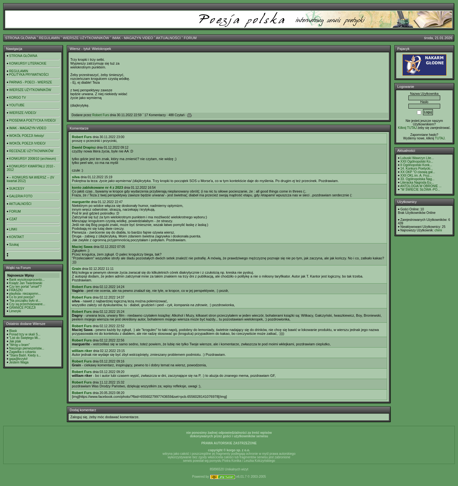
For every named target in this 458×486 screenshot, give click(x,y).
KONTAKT (16, 237)
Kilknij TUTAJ (407, 128)
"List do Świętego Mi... (25, 338)
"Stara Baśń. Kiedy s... (25, 355)
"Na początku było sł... (25, 300)
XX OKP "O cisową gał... (417, 172)
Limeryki (15, 311)
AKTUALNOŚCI (168, 38)
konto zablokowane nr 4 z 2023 (97, 187)
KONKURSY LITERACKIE (27, 63)
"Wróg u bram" (19, 345)
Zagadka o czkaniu (22, 352)
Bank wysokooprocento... (27, 279)
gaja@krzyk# (18, 359)
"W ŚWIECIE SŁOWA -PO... (420, 189)
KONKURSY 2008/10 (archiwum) (32, 158)
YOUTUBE (16, 105)
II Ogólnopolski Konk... (416, 165)
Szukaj (14, 244)
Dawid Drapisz (84, 147)
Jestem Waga (19, 362)
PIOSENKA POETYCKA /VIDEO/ (32, 120)
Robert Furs (100, 115)
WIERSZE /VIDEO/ (22, 113)
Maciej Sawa (82, 247)
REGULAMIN (49, 38)
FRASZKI (16, 290)
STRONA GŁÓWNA (20, 38)
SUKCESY (16, 188)
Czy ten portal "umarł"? (25, 286)
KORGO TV (17, 97)
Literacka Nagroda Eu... (417, 182)
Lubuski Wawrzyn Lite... (417, 158)
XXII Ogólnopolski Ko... (416, 161)
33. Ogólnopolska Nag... (417, 179)
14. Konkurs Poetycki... (416, 168)
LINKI (13, 229)
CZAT (13, 219)
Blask (13, 331)
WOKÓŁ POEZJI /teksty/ (26, 135)
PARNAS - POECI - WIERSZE (30, 82)
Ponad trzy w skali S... (24, 334)
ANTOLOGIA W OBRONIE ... (420, 186)
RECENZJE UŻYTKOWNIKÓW (31, 151)
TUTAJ (439, 138)
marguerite (81, 202)
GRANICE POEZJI (22, 307)
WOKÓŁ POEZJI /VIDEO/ (27, 143)
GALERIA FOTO (20, 196)
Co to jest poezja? (22, 297)
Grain (76, 269)
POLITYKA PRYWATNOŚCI (29, 74)
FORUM (190, 38)
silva (76, 177)
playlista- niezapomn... (25, 293)
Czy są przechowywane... (27, 304)
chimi (438, 230)
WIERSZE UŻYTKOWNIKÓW (86, 38)
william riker (82, 351)
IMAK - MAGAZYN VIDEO (132, 38)
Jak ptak (15, 341)
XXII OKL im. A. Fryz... (416, 175)
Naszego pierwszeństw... (26, 348)
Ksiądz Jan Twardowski (25, 283)
